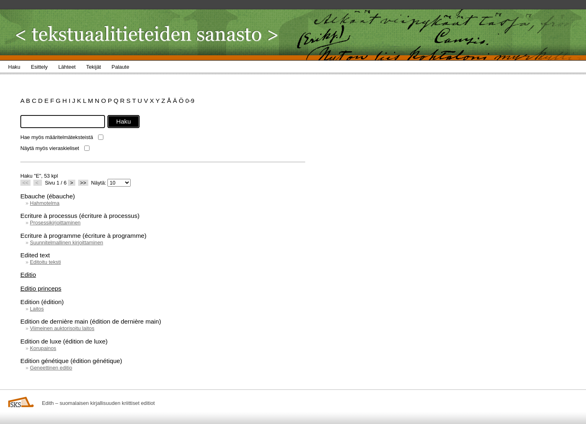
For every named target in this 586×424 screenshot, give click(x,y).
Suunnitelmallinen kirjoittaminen (66, 242)
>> (83, 183)
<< (25, 183)
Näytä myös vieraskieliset (49, 148)
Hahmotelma (44, 203)
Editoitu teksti (45, 262)
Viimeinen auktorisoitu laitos (62, 328)
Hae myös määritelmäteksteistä (56, 137)
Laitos (37, 309)
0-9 (189, 100)
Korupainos (43, 348)
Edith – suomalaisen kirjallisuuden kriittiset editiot (98, 403)
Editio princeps (40, 288)
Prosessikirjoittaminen (55, 223)
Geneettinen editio (51, 368)
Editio (28, 274)
